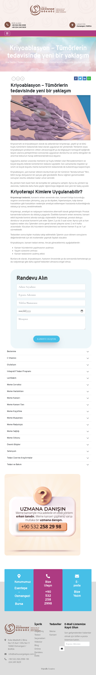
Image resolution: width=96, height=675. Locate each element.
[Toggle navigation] (7, 33)
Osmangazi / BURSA (84, 26)
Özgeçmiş (39, 631)
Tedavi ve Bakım (14, 464)
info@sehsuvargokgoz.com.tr (22, 654)
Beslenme (11, 351)
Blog (36, 645)
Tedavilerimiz (24, 62)
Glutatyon (11, 365)
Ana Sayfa (10, 62)
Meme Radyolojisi (15, 424)
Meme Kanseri (13, 398)
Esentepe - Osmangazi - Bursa (19, 596)
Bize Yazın (77, 594)
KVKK (36, 655)
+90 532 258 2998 (19, 25)
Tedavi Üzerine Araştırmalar (19, 458)
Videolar (38, 641)
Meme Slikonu (13, 438)
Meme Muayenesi (15, 418)
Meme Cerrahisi (14, 385)
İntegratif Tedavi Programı (19, 371)
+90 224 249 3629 (19, 27)
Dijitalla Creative (48, 668)
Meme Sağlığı (13, 431)
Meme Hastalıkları (15, 391)
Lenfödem (11, 378)
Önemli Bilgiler (13, 444)
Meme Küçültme (14, 411)
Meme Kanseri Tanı (15, 404)
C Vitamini (11, 358)
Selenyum (11, 451)
